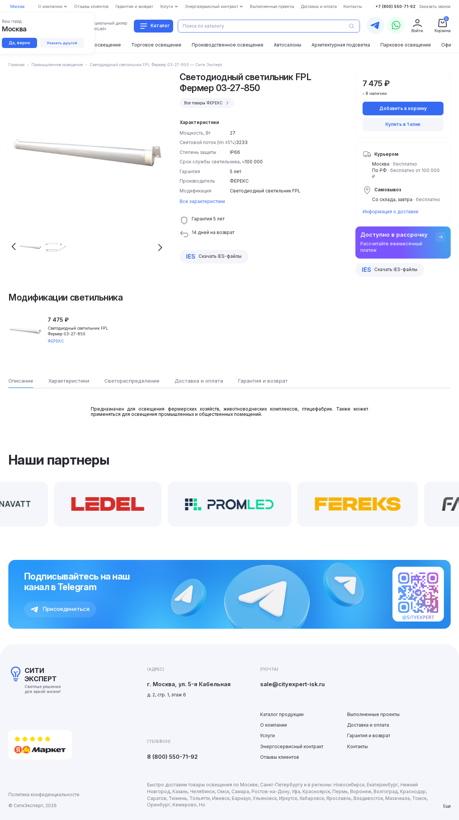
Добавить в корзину (403, 108)
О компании (273, 725)
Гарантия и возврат (368, 735)
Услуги (267, 735)
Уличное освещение (97, 45)
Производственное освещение (228, 45)
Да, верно (19, 42)
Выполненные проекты (373, 714)
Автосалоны (287, 45)
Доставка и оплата (368, 725)
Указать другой (62, 43)
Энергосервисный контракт (291, 746)
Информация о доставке (391, 211)
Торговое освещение (156, 45)
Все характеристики (202, 201)
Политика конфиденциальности (43, 794)
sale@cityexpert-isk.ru (292, 684)
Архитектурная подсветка (341, 45)
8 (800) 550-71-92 (172, 756)
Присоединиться (60, 609)
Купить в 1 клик (402, 124)
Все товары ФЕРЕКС (207, 102)
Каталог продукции (282, 714)
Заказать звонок (435, 6)
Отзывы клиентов (279, 757)
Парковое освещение (405, 45)
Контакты (357, 746)
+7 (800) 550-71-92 (395, 6)
